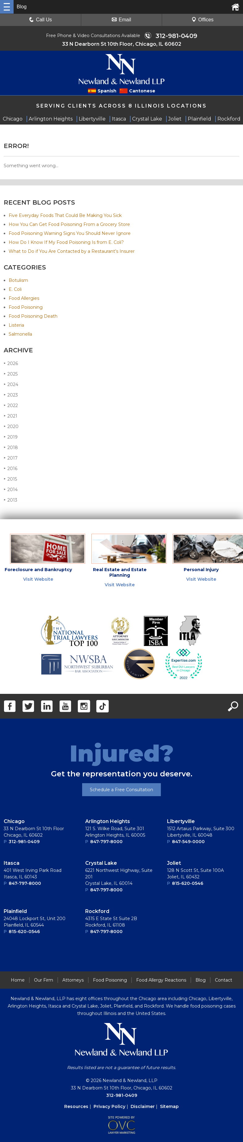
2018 (11, 447)
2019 (11, 436)
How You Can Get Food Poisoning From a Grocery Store (69, 224)
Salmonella (20, 334)
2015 (10, 478)
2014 (11, 489)
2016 (10, 468)
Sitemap (169, 1106)
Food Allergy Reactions (161, 980)
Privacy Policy (109, 1106)
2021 (10, 415)
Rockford (97, 911)
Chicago (14, 821)
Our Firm (43, 980)
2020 (11, 426)
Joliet (174, 863)
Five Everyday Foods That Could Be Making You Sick (65, 215)
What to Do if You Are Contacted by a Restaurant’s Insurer (72, 251)
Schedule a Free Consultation (121, 789)
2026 (11, 363)
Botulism (18, 280)
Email (121, 19)
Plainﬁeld (15, 911)
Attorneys (73, 980)
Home (18, 980)
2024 (11, 384)
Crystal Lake (101, 863)
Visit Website (38, 579)
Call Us (40, 19)
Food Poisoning (26, 307)
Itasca (11, 863)
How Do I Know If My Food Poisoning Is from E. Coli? (66, 242)
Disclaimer (143, 1106)
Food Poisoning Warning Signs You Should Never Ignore (70, 233)
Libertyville (181, 821)
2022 (11, 405)
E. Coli (15, 289)
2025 (11, 373)
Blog (200, 980)
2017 (11, 457)
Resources (76, 1106)
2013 (10, 499)
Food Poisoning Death (33, 316)
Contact (223, 980)
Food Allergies (24, 298)
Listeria (16, 325)
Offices (202, 19)
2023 (11, 394)
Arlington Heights (107, 821)
